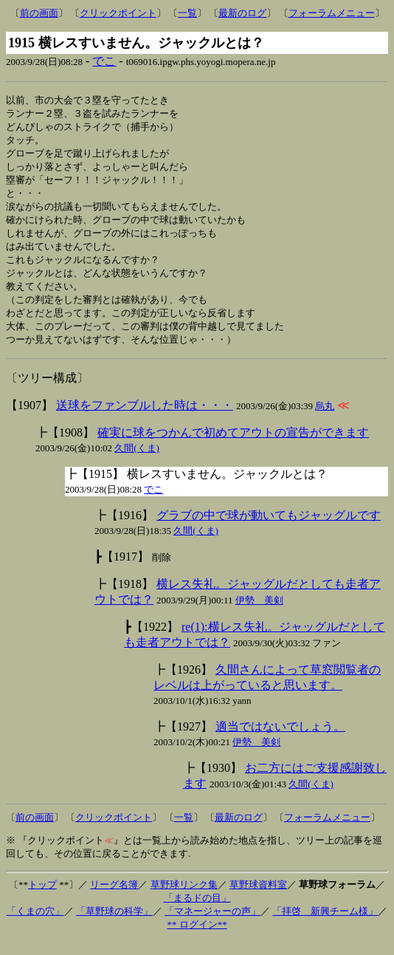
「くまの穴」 (35, 925)
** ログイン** (197, 938)
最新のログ (242, 12)
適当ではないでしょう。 (280, 740)
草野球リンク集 (184, 898)
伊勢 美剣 (259, 614)
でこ (104, 61)
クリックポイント (118, 12)
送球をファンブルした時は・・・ (144, 419)
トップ (42, 898)
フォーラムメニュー (331, 12)
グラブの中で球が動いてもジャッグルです (268, 529)
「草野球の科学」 (114, 925)
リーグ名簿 (114, 898)
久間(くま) (136, 462)
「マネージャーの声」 (212, 925)
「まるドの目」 (197, 911)
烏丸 (324, 419)
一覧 (187, 12)
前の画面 (39, 12)
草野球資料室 (258, 898)
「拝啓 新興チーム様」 (325, 925)
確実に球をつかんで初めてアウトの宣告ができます (233, 446)
